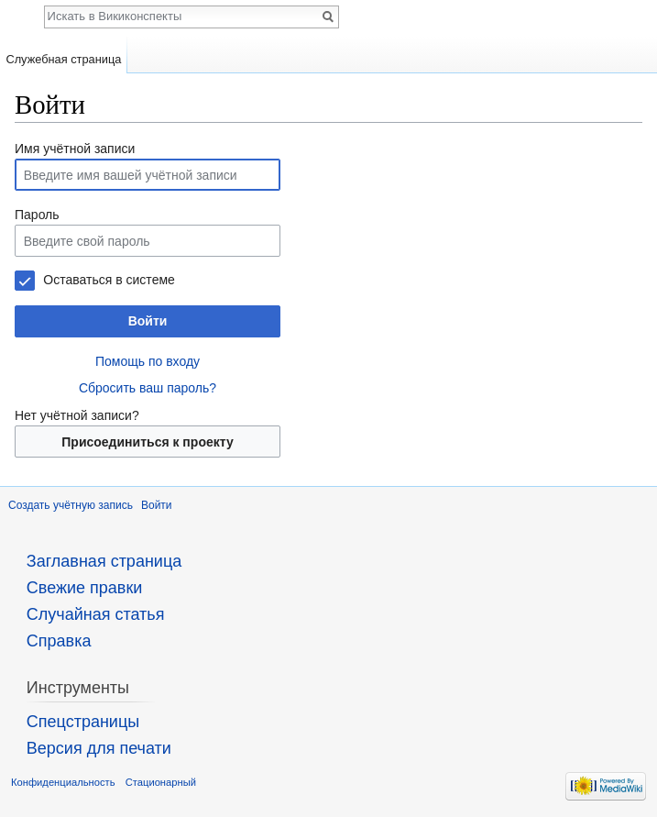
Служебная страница (63, 59)
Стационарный (161, 782)
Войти (148, 321)
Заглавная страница (104, 561)
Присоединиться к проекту (147, 442)
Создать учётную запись (70, 505)
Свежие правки (85, 588)
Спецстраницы (83, 721)
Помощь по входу (147, 361)
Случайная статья (96, 614)
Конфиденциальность (63, 782)
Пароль (37, 214)
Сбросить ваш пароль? (147, 388)
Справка (59, 641)
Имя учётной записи (75, 148)
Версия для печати (99, 748)
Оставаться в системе (108, 279)
